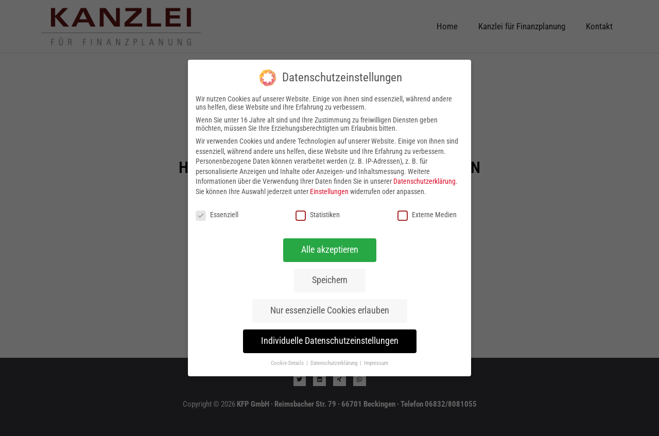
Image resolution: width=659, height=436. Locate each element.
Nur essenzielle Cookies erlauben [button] (329, 310)
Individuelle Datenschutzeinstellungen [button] (329, 341)
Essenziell (217, 215)
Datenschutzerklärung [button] (334, 363)
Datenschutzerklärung (424, 181)
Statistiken (318, 215)
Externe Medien (427, 215)
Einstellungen (329, 191)
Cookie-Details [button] (288, 363)
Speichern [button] (330, 280)
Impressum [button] (376, 363)
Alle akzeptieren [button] (329, 250)
